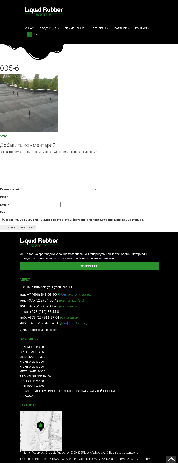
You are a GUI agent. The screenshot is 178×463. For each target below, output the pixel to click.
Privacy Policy (100, 458)
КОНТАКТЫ (142, 28)
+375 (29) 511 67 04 (43, 317)
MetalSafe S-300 (32, 371)
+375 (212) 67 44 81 (45, 312)
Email (4, 204)
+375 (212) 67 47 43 (42, 306)
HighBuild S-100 (32, 361)
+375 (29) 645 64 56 (44, 323)
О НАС (29, 28)
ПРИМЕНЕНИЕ (76, 28)
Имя (4, 197)
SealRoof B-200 (32, 347)
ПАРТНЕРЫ (121, 28)
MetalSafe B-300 (32, 356)
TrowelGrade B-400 (35, 376)
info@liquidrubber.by (43, 329)
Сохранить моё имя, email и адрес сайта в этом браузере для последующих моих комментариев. (73, 219)
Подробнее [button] (89, 266)
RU (29, 34)
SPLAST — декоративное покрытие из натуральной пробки (67, 391)
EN (35, 34)
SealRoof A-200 (32, 386)
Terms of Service (129, 458)
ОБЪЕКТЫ (101, 28)
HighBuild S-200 (32, 366)
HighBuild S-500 (32, 381)
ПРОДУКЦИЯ (49, 28)
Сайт (3, 212)
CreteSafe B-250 (33, 352)
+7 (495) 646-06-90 (42, 295)
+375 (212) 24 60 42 (42, 300)
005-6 (3, 136)
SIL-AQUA (26, 395)
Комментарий (11, 189)
